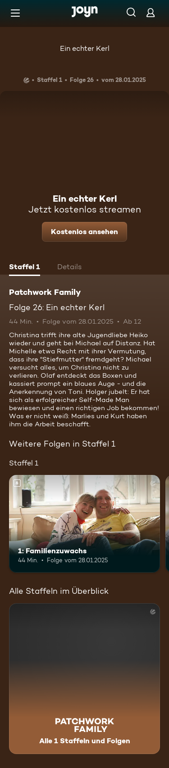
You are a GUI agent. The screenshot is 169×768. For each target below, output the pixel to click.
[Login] (150, 12)
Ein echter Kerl (85, 48)
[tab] (24, 268)
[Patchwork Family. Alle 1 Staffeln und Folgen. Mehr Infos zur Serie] (84, 678)
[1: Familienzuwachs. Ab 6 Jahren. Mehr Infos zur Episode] (84, 524)
